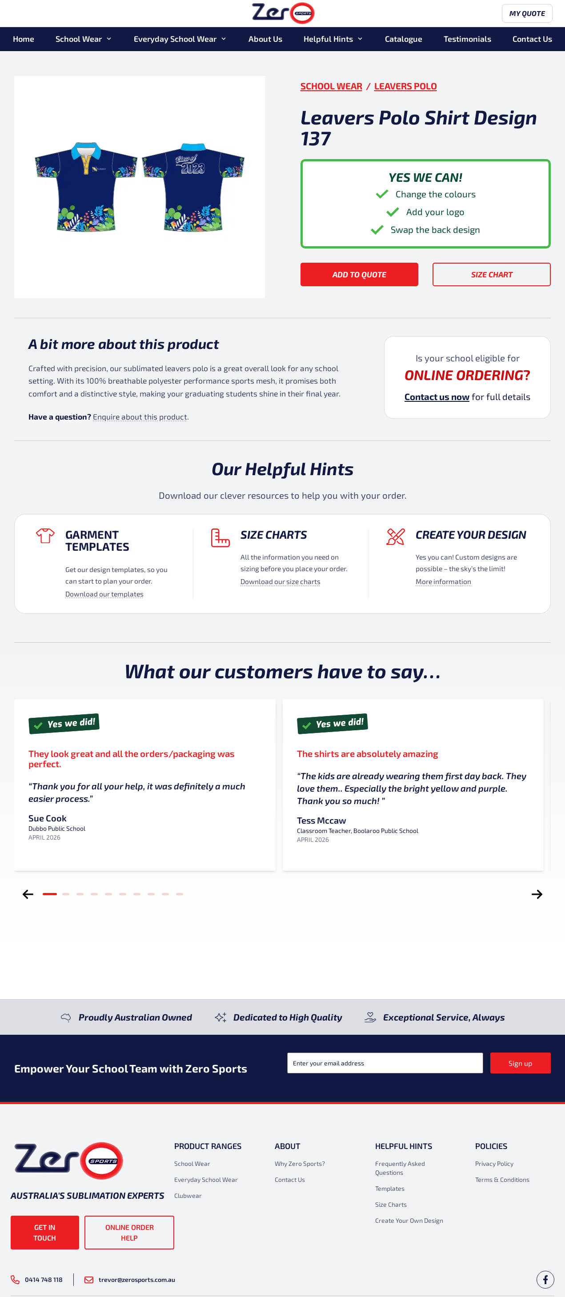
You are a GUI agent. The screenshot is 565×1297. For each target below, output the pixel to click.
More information (443, 581)
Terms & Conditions (502, 1179)
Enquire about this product (140, 416)
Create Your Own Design (409, 1220)
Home (23, 39)
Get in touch (44, 1232)
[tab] (50, 894)
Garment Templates (97, 540)
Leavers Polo (405, 85)
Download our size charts (280, 581)
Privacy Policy (494, 1163)
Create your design (471, 534)
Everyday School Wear (175, 39)
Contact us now (437, 396)
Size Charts (273, 534)
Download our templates (104, 593)
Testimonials (467, 39)
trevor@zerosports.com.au (129, 1279)
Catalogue (403, 39)
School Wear (79, 39)
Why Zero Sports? (300, 1163)
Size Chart (492, 274)
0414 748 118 (37, 1279)
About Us (265, 39)
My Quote (525, 14)
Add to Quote (359, 274)
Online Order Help (129, 1232)
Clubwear (188, 1195)
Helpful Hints (328, 39)
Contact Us (532, 39)
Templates (390, 1188)
